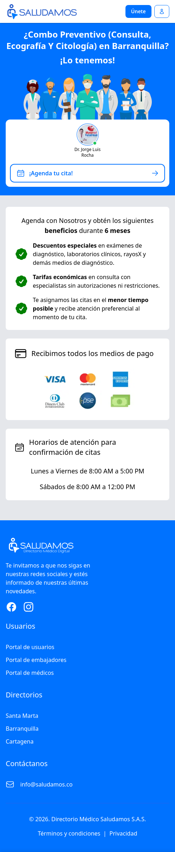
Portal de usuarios (30, 647)
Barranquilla (22, 728)
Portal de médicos (30, 673)
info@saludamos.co (46, 784)
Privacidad (123, 833)
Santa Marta (22, 716)
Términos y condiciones (69, 833)
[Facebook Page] (11, 607)
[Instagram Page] (28, 607)
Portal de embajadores (36, 660)
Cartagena (20, 741)
